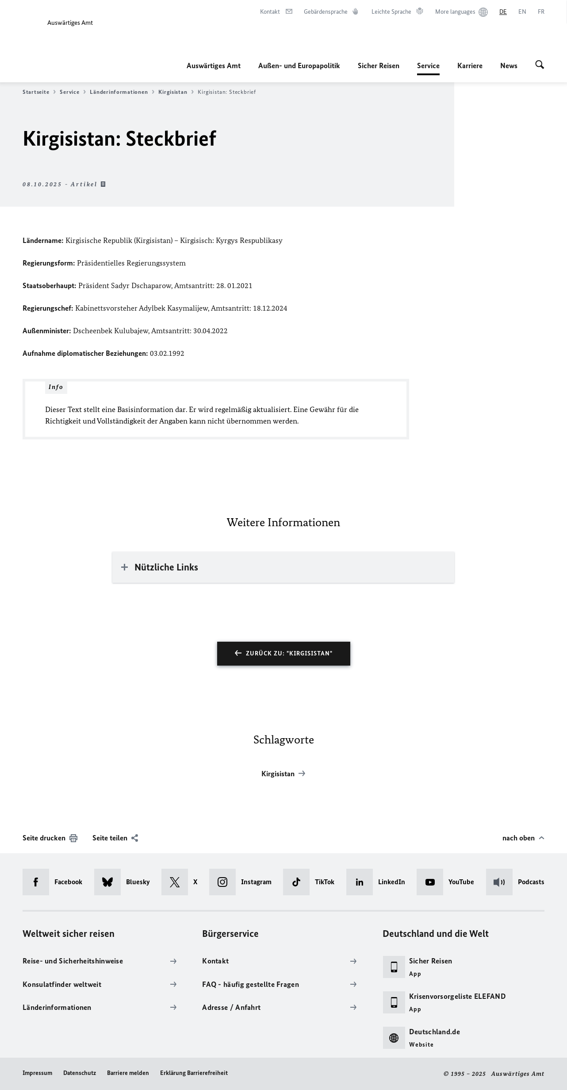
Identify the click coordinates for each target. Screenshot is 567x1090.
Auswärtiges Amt (214, 65)
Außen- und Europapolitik (299, 65)
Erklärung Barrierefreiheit (194, 1073)
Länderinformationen (122, 92)
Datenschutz (79, 1073)
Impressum (37, 1073)
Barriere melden (128, 1073)
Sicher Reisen (378, 65)
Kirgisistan (176, 92)
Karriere (470, 65)
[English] (522, 12)
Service (428, 65)
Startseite (39, 92)
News (508, 65)
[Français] (541, 12)
